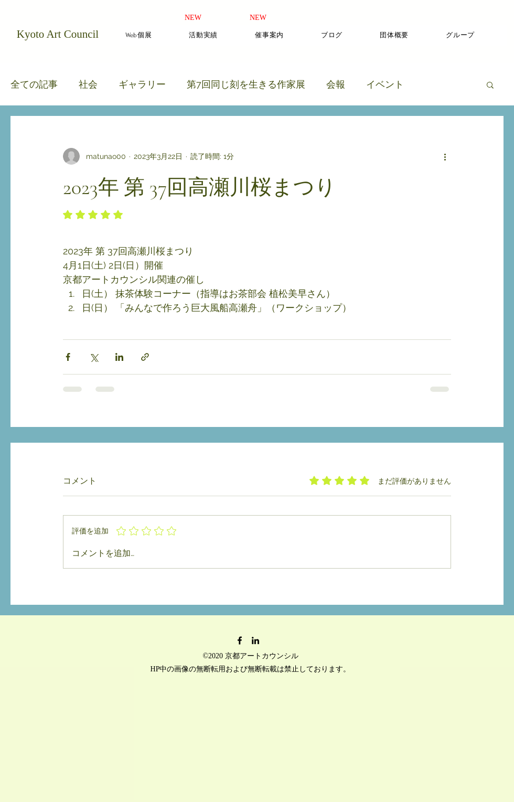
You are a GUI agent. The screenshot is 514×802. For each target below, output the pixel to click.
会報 (335, 84)
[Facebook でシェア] (68, 357)
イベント (385, 84)
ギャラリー (142, 84)
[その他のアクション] (444, 156)
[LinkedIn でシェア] (119, 357)
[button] (490, 84)
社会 (88, 84)
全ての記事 (34, 84)
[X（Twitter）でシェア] (94, 357)
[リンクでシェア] (145, 357)
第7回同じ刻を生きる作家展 (246, 84)
